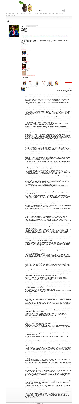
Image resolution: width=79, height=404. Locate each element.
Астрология (45, 13)
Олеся (37, 81)
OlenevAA (43, 81)
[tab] (23, 26)
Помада (56, 13)
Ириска (50, 81)
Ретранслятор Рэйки (26, 68)
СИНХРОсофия (22, 13)
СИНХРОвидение (15, 13)
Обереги (36, 13)
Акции (50, 13)
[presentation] (23, 26)
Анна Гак (24, 81)
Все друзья (23, 78)
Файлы (22, 46)
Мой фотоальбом (25, 54)
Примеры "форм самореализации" (28, 75)
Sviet (22, 87)
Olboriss (30, 81)
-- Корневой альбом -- (26, 61)
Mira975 (56, 81)
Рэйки (41, 13)
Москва (22, 33)
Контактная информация (10, 15)
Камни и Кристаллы (30, 13)
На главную (8, 13)
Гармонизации (62, 13)
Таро (53, 13)
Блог (22, 45)
